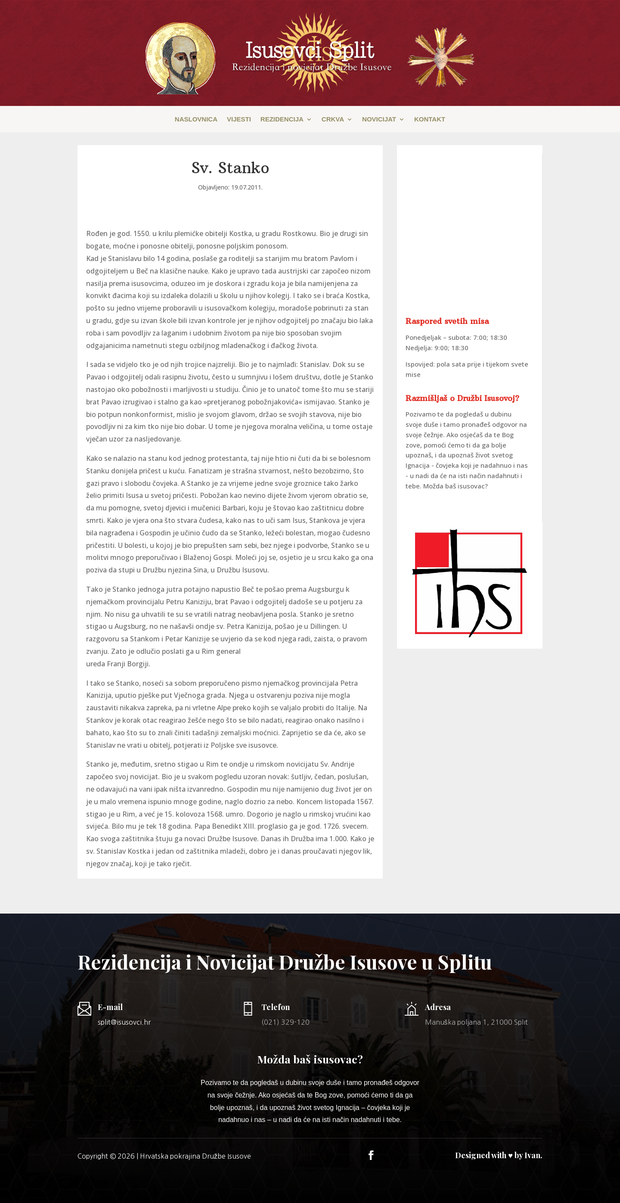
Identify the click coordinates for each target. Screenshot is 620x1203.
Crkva (333, 119)
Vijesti (239, 119)
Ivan (532, 1155)
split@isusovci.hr (124, 1022)
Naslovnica (196, 119)
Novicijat (379, 119)
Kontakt (429, 119)
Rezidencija (282, 119)
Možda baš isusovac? (455, 486)
